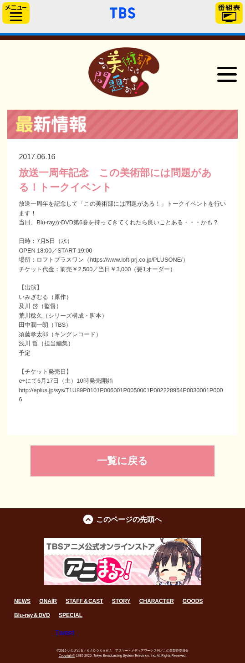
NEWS (22, 601)
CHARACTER (156, 601)
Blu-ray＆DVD (32, 615)
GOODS (193, 601)
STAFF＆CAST (84, 601)
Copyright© (67, 655)
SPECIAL (70, 615)
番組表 (229, 13)
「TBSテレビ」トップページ (122, 12)
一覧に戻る (122, 460)
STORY (121, 601)
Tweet (65, 633)
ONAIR (48, 601)
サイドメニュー (16, 13)
